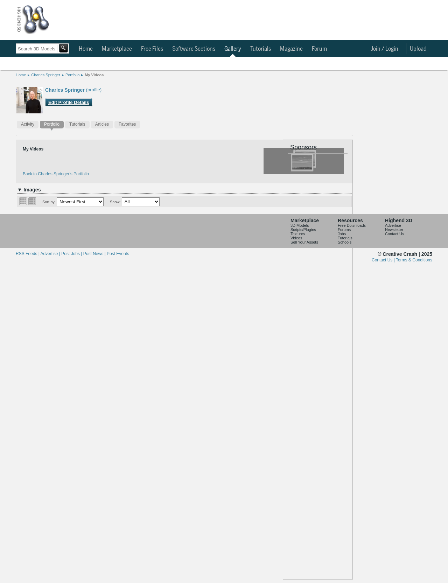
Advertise (393, 225)
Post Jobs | (72, 253)
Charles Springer (45, 75)
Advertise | (50, 253)
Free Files (152, 49)
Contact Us (394, 234)
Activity (27, 124)
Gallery (232, 49)
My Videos (94, 75)
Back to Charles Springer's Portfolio (56, 173)
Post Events (118, 253)
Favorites (127, 124)
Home (86, 49)
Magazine (291, 49)
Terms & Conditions (414, 260)
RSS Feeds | (28, 253)
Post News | (95, 253)
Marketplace (117, 49)
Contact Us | (384, 260)
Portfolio (72, 75)
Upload (418, 49)
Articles (102, 124)
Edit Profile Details (68, 102)
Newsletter (394, 229)
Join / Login (384, 49)
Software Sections (193, 49)
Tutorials (260, 49)
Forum (319, 49)
